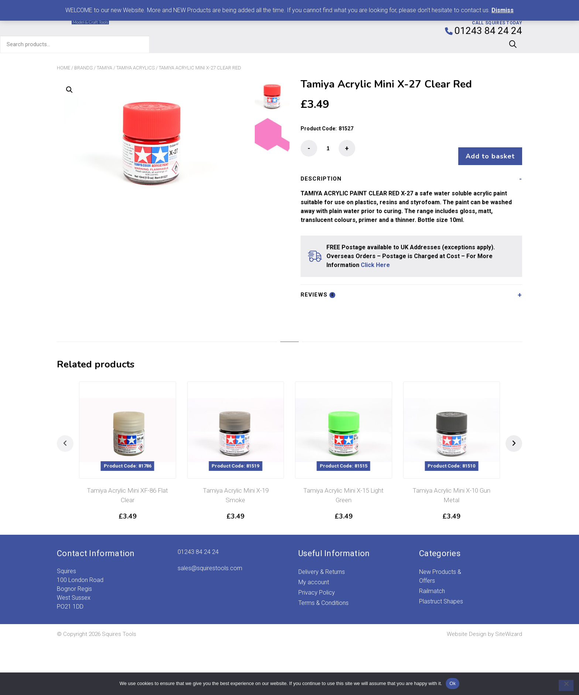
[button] (69, 89)
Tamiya (104, 68)
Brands (83, 68)
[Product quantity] (328, 148)
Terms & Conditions (323, 595)
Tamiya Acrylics (135, 68)
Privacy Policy (316, 585)
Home (63, 68)
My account (313, 574)
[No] (562, 685)
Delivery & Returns (321, 564)
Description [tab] (321, 171)
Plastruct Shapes (441, 594)
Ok (452, 683)
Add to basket (486, 148)
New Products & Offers (440, 569)
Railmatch (432, 583)
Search (513, 44)
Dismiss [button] (502, 10)
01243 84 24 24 (198, 544)
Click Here (375, 257)
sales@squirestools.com (210, 560)
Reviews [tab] (318, 287)
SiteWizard (508, 626)
